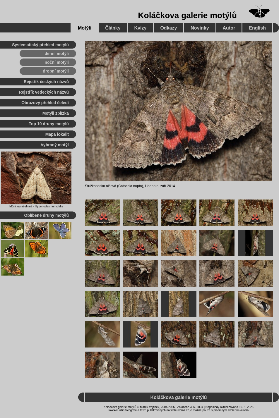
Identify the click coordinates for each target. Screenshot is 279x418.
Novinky (200, 27)
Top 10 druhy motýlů (49, 123)
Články (112, 27)
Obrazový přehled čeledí (45, 102)
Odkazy (168, 27)
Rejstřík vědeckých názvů (44, 92)
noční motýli (57, 62)
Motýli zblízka (55, 113)
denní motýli (57, 53)
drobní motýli (56, 71)
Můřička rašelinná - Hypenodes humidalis (36, 206)
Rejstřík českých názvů (46, 81)
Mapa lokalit (57, 134)
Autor (229, 27)
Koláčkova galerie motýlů (187, 15)
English (257, 27)
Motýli (84, 27)
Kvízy (140, 27)
